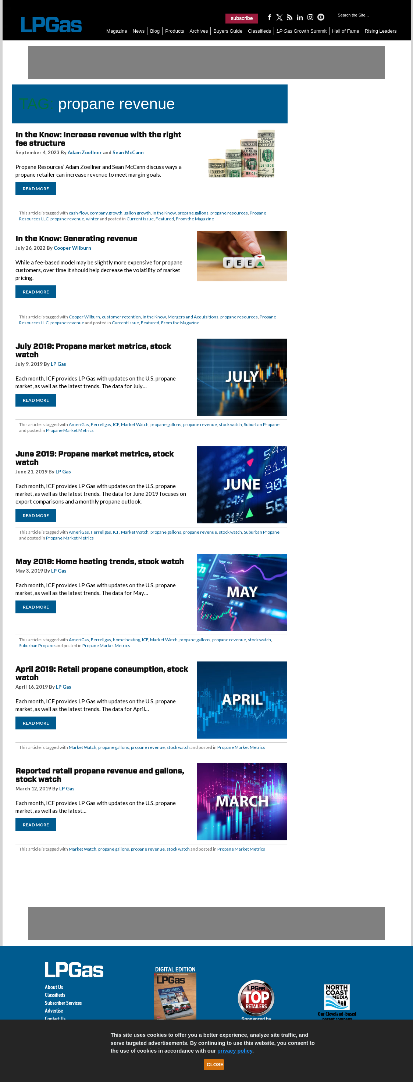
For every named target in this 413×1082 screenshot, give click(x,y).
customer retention (121, 317)
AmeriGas (79, 424)
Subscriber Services (63, 1002)
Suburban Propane (262, 424)
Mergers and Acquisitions (193, 317)
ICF (116, 424)
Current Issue (140, 218)
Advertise (54, 1010)
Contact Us (55, 1018)
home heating (126, 639)
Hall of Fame (345, 31)
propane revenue (67, 218)
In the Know (164, 213)
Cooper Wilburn (72, 248)
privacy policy (234, 1051)
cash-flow (78, 213)
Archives (199, 31)
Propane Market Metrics (70, 430)
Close (215, 1064)
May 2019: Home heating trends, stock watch (99, 561)
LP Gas (58, 364)
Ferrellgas (101, 424)
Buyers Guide (227, 31)
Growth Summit (302, 31)
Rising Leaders (381, 31)
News (139, 31)
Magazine (116, 31)
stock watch (230, 424)
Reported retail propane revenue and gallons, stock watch (99, 775)
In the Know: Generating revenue (76, 238)
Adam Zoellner (85, 152)
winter (92, 218)
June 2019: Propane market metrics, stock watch (94, 458)
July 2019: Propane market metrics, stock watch (93, 350)
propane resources (229, 213)
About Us (54, 987)
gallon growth (137, 213)
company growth (106, 213)
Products (174, 31)
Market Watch (135, 424)
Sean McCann (128, 152)
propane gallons (193, 213)
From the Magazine (195, 218)
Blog (155, 31)
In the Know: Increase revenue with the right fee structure (98, 139)
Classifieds (259, 31)
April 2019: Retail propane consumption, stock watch (101, 673)
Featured (165, 218)
